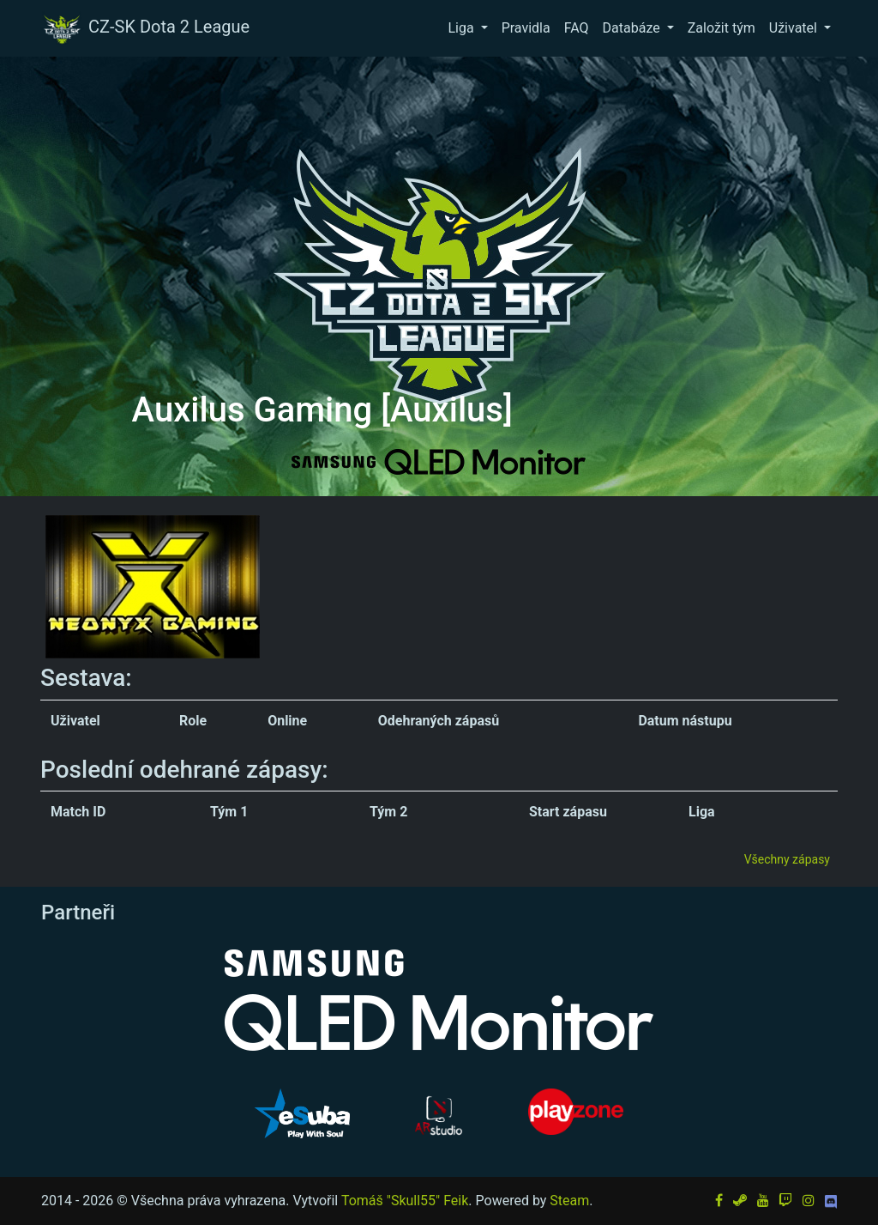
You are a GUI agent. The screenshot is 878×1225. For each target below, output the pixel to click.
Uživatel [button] (795, 28)
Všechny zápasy (787, 859)
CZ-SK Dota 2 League (145, 28)
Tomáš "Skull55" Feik (404, 1200)
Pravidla (526, 28)
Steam (569, 1200)
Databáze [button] (633, 28)
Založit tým (721, 28)
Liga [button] (462, 28)
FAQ (576, 28)
